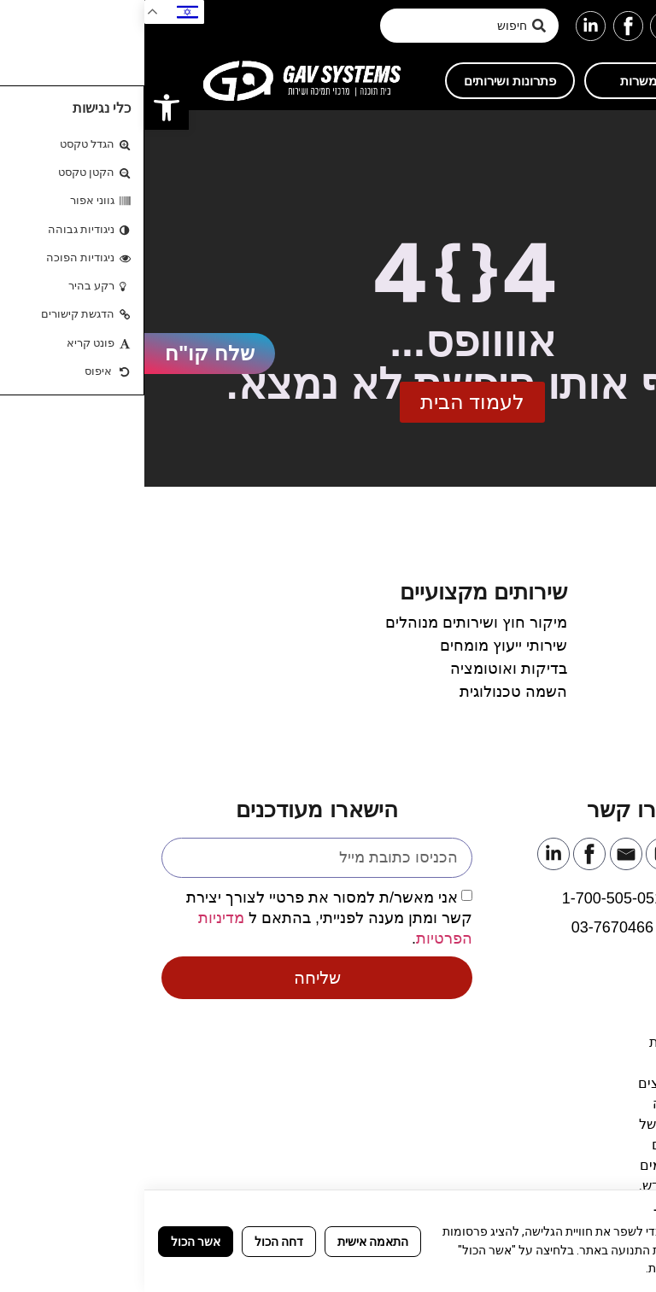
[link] (22, 107)
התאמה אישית (228, 1241)
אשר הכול (51, 1241)
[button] (632, 26)
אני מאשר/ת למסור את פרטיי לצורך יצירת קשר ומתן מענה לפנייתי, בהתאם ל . (185, 917)
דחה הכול (134, 1241)
